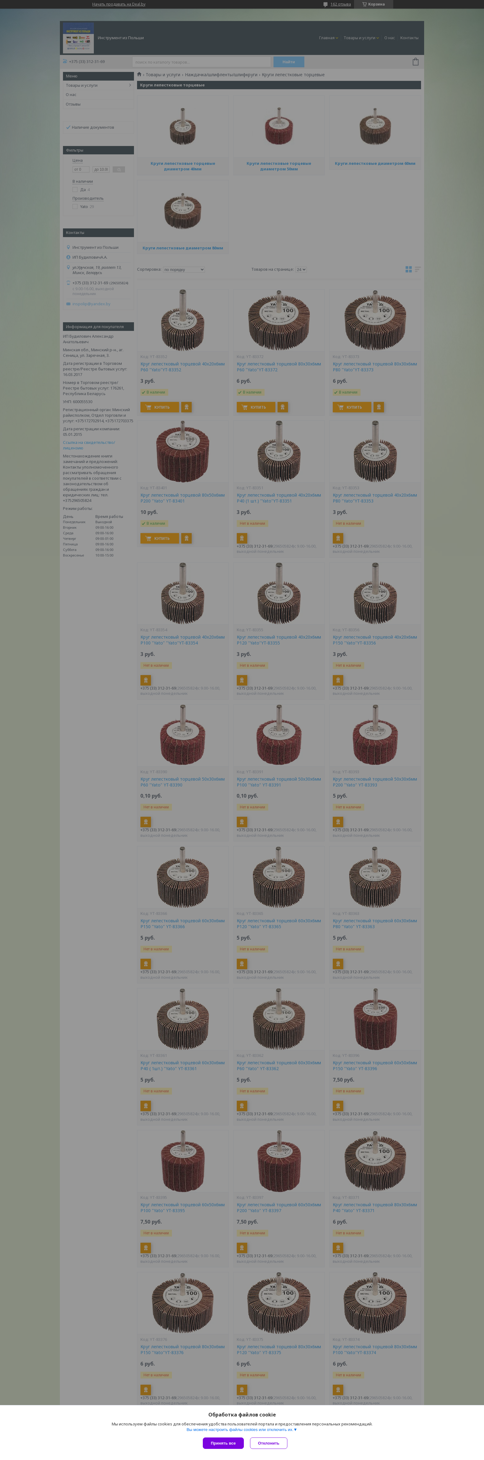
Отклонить (268, 1443)
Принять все (223, 1443)
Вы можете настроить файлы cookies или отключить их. (239, 1429)
